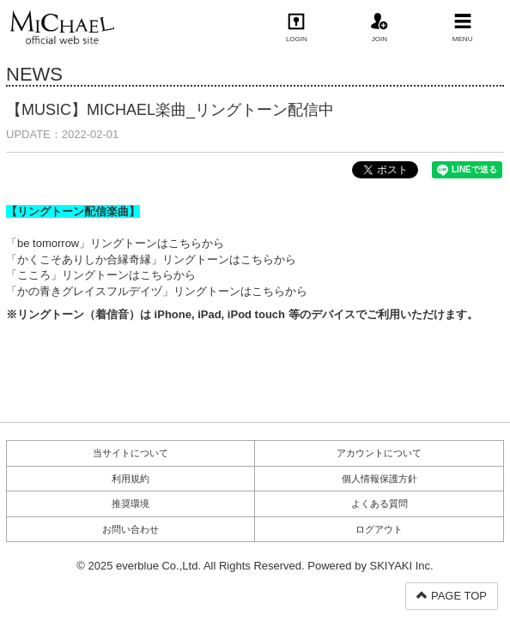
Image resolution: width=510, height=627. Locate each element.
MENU (462, 28)
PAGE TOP (451, 595)
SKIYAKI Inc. (402, 565)
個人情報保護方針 (379, 478)
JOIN (379, 28)
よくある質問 (379, 503)
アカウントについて (379, 453)
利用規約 (130, 478)
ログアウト (379, 529)
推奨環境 (130, 503)
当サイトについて (130, 453)
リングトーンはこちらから (157, 243)
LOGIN (296, 28)
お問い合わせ (130, 529)
